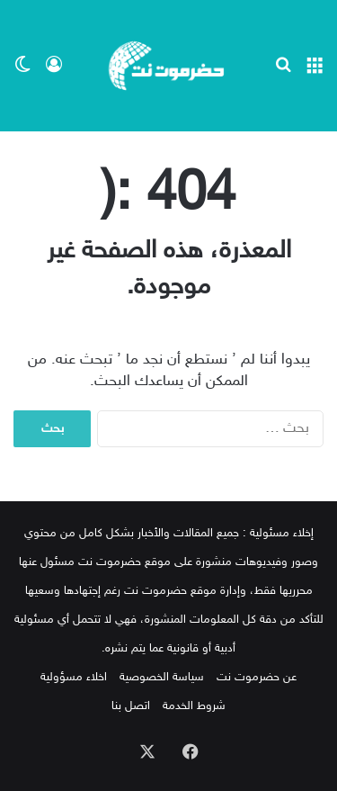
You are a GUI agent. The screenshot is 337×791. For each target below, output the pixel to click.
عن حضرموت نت (257, 677)
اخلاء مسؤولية (73, 677)
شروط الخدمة (194, 706)
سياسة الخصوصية (162, 677)
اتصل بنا (130, 706)
